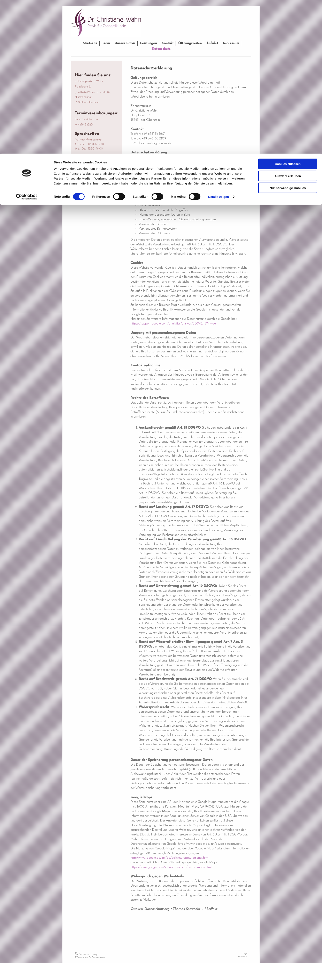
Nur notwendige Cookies (288, 34)
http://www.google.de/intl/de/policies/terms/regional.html (169, 857)
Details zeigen (218, 43)
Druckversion (82, 955)
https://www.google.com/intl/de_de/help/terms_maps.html (171, 867)
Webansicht (242, 956)
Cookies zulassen (288, 10)
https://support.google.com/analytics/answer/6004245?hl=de (173, 323)
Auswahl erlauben (288, 22)
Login (245, 954)
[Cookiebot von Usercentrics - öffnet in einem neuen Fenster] (27, 43)
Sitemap (93, 955)
